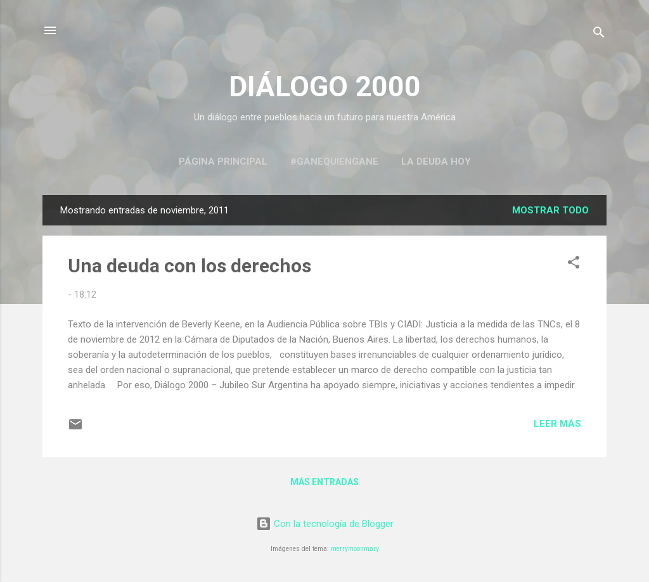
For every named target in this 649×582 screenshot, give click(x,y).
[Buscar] (599, 34)
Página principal (223, 161)
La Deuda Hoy (436, 161)
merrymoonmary (355, 549)
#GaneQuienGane (334, 161)
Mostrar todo (550, 210)
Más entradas (324, 482)
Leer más (557, 423)
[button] (573, 264)
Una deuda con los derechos (189, 266)
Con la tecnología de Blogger (325, 523)
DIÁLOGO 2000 (325, 86)
